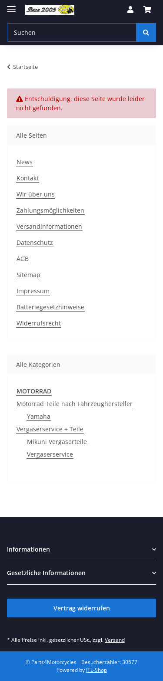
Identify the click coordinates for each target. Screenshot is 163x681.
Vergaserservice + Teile (50, 429)
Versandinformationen (49, 226)
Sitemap (28, 275)
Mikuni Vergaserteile (57, 441)
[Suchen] (146, 32)
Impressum (33, 291)
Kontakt (28, 178)
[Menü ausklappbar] (11, 5)
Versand (115, 640)
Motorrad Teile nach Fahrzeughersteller (75, 404)
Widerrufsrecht (39, 323)
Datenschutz (35, 242)
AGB (23, 258)
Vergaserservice (50, 454)
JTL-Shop (96, 670)
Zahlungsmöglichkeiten (50, 210)
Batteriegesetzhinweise (50, 307)
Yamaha (38, 416)
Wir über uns (36, 194)
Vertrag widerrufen (81, 608)
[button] (130, 9)
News (25, 162)
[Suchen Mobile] (71, 32)
